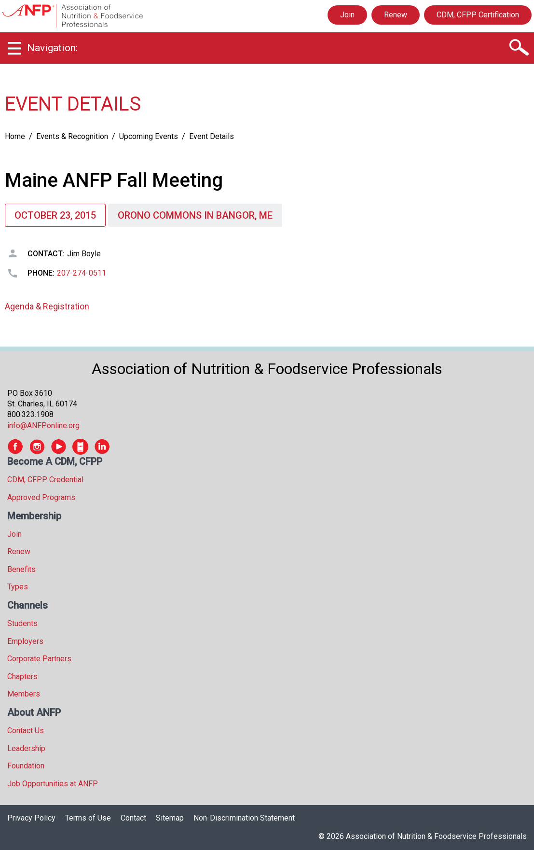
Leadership (26, 748)
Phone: (41, 273)
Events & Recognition (72, 136)
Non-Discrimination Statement (244, 817)
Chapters (22, 676)
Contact (133, 817)
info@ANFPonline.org (43, 425)
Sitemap (170, 817)
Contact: (46, 253)
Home (15, 136)
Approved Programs (41, 497)
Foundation (25, 765)
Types (17, 586)
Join (347, 14)
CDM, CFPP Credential (45, 479)
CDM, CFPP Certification (478, 14)
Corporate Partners (39, 658)
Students (22, 623)
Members (23, 693)
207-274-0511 (81, 273)
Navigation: (52, 48)
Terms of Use (88, 817)
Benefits (21, 569)
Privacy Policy (31, 817)
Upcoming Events (148, 136)
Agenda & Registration (47, 306)
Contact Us (25, 730)
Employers (25, 641)
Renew (395, 14)
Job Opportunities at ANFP (52, 783)
